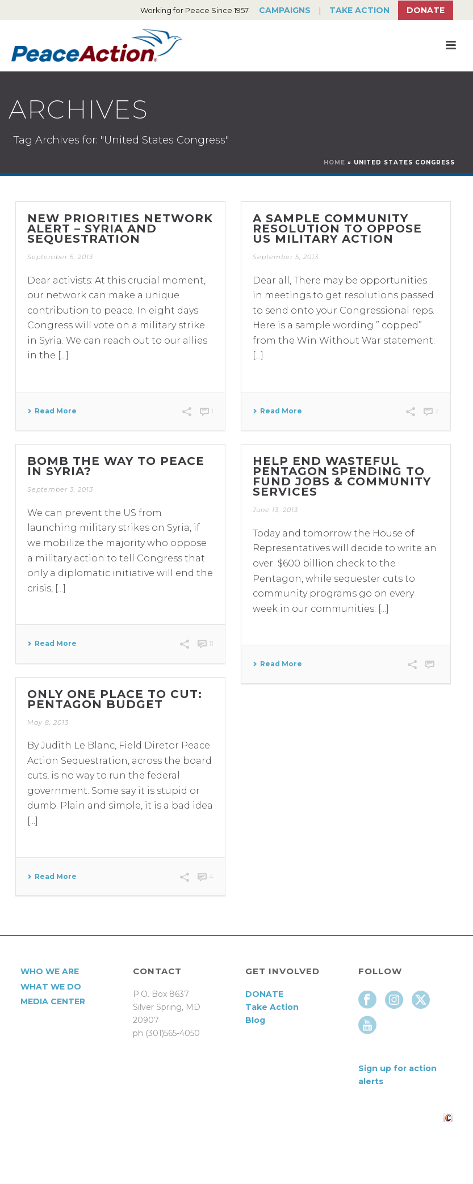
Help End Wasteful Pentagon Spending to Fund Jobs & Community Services (342, 476)
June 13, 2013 (275, 510)
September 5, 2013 (60, 257)
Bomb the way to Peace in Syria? (115, 466)
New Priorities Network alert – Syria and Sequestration (120, 229)
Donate (426, 10)
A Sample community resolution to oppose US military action (337, 229)
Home (334, 162)
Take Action (359, 10)
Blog (255, 1020)
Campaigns (285, 10)
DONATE (264, 994)
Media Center (52, 1001)
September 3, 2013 (60, 489)
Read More (52, 411)
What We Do (50, 987)
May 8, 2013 (48, 722)
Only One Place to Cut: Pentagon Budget (114, 699)
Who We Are (49, 971)
